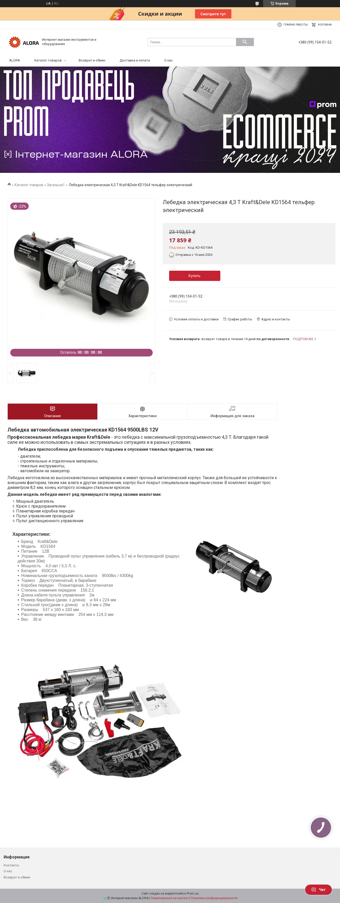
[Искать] (245, 42)
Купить (195, 276)
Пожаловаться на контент (170, 898)
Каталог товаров (48, 60)
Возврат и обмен (92, 60)
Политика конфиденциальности (214, 898)
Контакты (11, 865)
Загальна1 (56, 185)
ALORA (14, 60)
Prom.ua (193, 893)
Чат (318, 889)
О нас (168, 60)
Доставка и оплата (135, 60)
